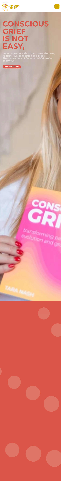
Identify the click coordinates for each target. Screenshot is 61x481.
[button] (56, 6)
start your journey (12, 66)
